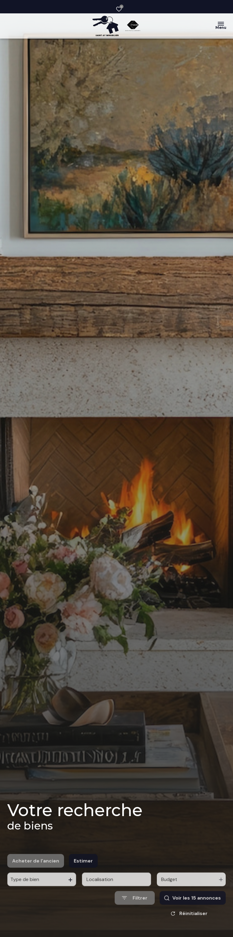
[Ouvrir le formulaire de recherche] (135, 912)
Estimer (83, 875)
